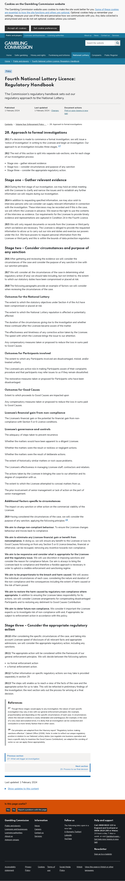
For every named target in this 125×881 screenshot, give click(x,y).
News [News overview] (96, 36)
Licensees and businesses (34, 36)
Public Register (111, 55)
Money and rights (38, 55)
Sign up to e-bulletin (103, 854)
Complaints (96, 55)
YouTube (68, 839)
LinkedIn (68, 835)
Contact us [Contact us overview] (105, 36)
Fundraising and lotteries (59, 55)
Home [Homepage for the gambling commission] (7, 61)
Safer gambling (21, 55)
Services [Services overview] (115, 36)
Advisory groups (12, 839)
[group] (47, 790)
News (37, 825)
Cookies (41, 867)
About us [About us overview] (87, 36)
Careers (38, 829)
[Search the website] (117, 43)
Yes (9, 809)
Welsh (79, 867)
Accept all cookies (17, 28)
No (16, 809)
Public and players (14, 36)
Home (9, 55)
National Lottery (81, 55)
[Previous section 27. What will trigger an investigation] (47, 758)
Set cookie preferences (45, 28)
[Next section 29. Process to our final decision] (47, 768)
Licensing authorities (56, 36)
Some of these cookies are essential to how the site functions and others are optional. (62, 11)
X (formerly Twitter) (72, 831)
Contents (9, 125)
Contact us (39, 833)
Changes (55, 111)
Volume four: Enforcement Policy (31, 125)
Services (38, 836)
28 (66, 520)
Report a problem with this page (35, 809)
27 (59, 146)
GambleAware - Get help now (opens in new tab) (107, 839)
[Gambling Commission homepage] (18, 49)
